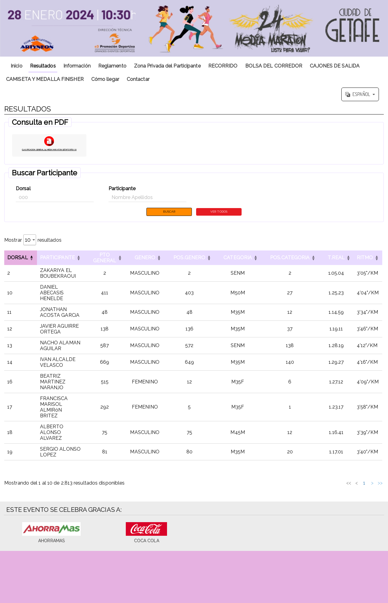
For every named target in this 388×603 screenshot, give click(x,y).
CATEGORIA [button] (239, 266)
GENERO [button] (146, 266)
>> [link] (380, 485)
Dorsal (23, 195)
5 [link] (343, 485)
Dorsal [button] (17, 266)
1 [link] (312, 485)
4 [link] (335, 485)
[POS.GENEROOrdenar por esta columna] (191, 266)
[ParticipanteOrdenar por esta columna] (61, 266)
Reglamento (112, 66)
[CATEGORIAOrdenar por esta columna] (239, 266)
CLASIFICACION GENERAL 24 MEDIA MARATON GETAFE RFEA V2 (49, 153)
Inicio (16, 66)
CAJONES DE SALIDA (335, 66)
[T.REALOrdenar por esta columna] (338, 266)
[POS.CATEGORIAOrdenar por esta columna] (291, 266)
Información (77, 66)
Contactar (138, 79)
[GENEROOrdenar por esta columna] (146, 266)
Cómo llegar (105, 79)
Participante (122, 195)
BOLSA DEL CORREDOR (274, 66)
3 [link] (327, 485)
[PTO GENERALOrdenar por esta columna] (106, 266)
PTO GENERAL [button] (106, 266)
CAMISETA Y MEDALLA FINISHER (45, 79)
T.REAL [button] (337, 266)
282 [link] (364, 485)
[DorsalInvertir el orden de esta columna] (20, 266)
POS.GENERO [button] (191, 266)
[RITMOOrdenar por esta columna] (369, 266)
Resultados (43, 66)
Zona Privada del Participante (167, 66)
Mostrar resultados (33, 248)
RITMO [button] (366, 266)
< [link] (304, 485)
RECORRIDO (223, 66)
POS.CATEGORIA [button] (291, 266)
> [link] (372, 485)
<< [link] (295, 485)
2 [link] (319, 485)
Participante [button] (57, 266)
